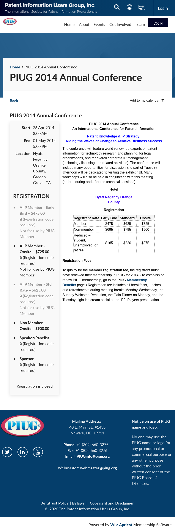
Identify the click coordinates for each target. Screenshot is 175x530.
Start (26, 127)
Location (23, 153)
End (27, 140)
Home (15, 67)
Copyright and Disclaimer (112, 503)
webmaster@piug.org (98, 467)
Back (14, 100)
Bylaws (78, 503)
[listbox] (147, 100)
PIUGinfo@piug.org (93, 456)
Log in (163, 8)
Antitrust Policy (55, 503)
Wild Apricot (121, 524)
